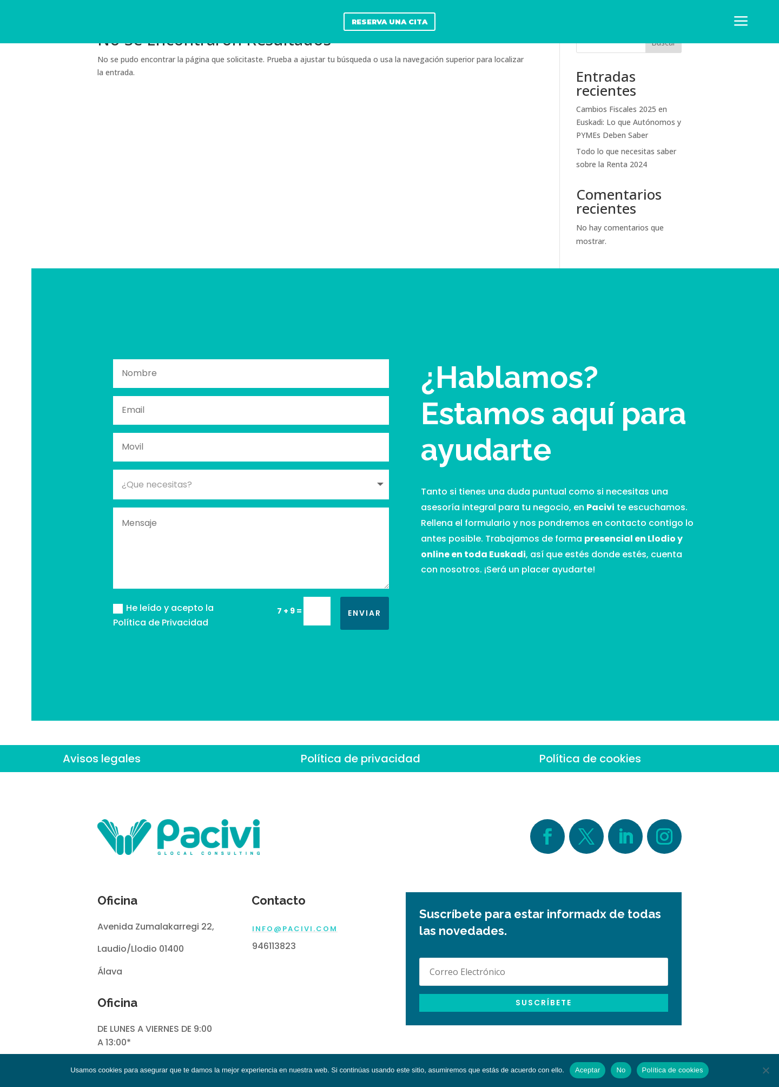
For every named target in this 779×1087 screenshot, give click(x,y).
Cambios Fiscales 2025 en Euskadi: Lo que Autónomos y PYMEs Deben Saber (628, 122)
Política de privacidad (360, 758)
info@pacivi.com (295, 929)
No (620, 1070)
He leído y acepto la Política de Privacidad (163, 615)
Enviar (364, 613)
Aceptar (587, 1070)
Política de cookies (590, 758)
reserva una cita (389, 21)
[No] (765, 1070)
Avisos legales (102, 758)
